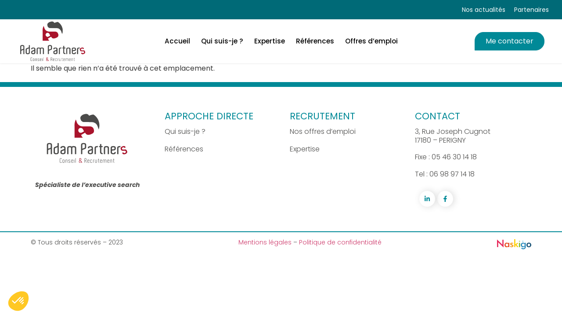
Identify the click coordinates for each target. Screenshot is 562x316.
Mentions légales (265, 242)
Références (184, 149)
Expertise (305, 149)
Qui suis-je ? (185, 131)
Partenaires (531, 9)
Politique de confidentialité (340, 242)
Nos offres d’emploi (323, 131)
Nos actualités (483, 9)
